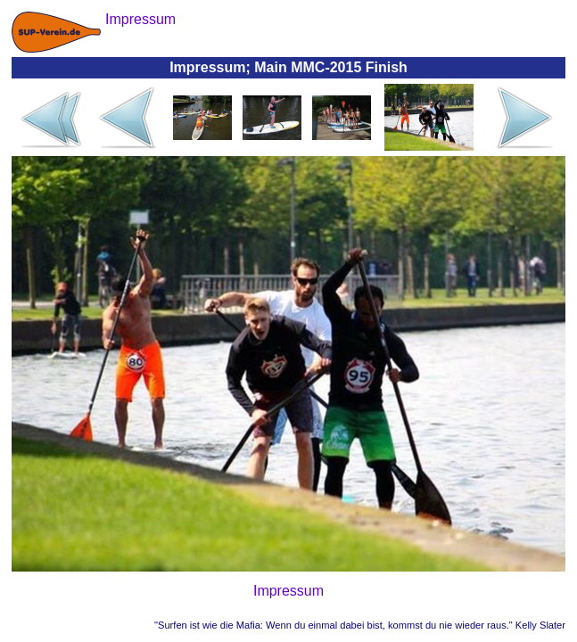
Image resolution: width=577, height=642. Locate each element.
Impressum (288, 590)
